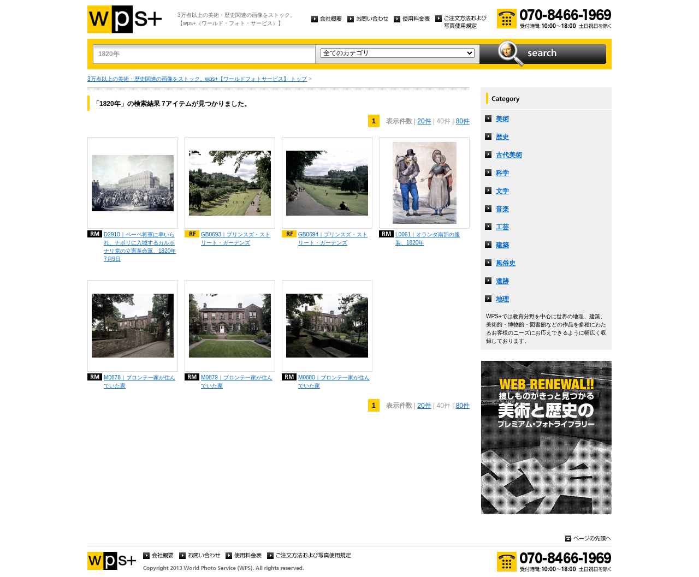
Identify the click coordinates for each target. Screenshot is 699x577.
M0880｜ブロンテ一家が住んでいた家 (334, 381)
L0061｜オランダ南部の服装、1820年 (427, 238)
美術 (502, 119)
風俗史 (506, 263)
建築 (502, 245)
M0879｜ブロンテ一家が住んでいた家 (237, 381)
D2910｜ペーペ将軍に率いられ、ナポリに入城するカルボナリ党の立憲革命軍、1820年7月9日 (140, 246)
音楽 (502, 209)
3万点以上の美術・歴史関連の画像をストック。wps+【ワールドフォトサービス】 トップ (197, 79)
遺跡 (502, 281)
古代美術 (509, 155)
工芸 (502, 227)
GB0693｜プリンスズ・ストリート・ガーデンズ (235, 238)
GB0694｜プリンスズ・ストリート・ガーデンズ (333, 238)
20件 (424, 121)
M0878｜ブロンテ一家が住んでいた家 (139, 381)
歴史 (502, 137)
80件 (463, 121)
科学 (502, 173)
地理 (502, 299)
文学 (502, 191)
